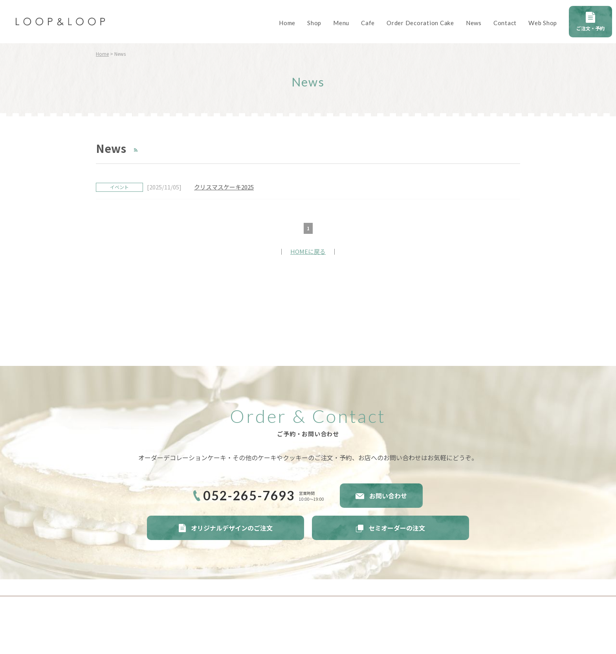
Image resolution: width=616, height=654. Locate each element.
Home (287, 22)
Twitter (502, 610)
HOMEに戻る (308, 251)
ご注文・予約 (590, 28)
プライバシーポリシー (172, 587)
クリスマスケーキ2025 (224, 187)
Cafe (368, 22)
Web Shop (542, 22)
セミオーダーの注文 (396, 528)
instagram (516, 610)
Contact (505, 22)
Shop (314, 22)
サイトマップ (225, 587)
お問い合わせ (388, 495)
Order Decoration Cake (420, 22)
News (474, 22)
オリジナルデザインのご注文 (232, 528)
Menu (341, 22)
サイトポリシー (118, 587)
